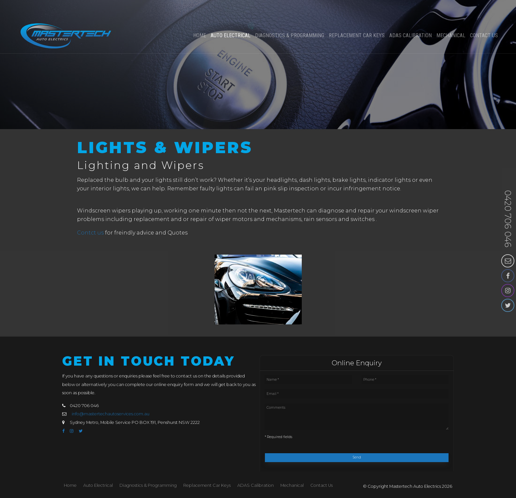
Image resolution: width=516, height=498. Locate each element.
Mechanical (450, 17)
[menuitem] (70, 485)
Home (199, 17)
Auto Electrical (230, 17)
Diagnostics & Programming (289, 17)
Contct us (90, 233)
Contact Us (484, 17)
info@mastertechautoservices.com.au (110, 413)
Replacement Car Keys (357, 17)
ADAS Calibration (410, 17)
